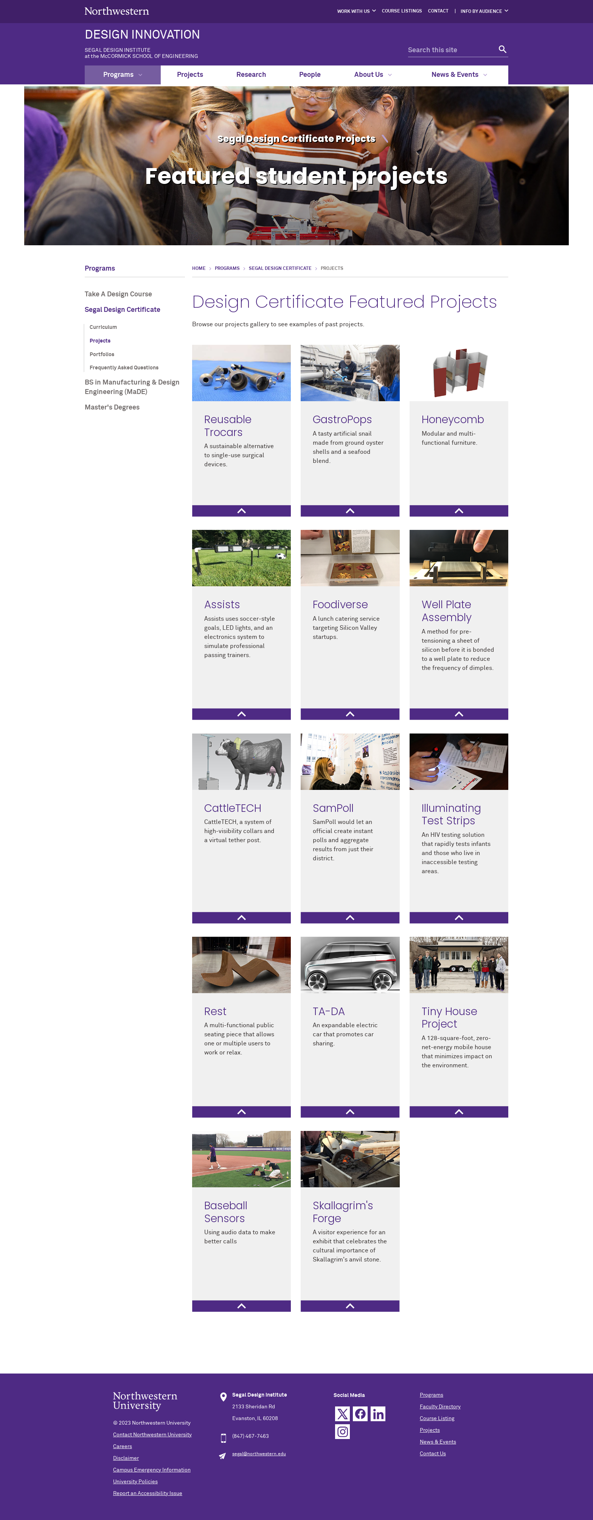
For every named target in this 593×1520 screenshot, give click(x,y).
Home (199, 268)
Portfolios (102, 354)
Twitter (342, 1413)
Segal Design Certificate (122, 310)
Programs (122, 75)
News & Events (459, 75)
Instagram (342, 1431)
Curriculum (103, 327)
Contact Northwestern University (152, 1434)
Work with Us (353, 11)
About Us (373, 75)
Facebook (360, 1413)
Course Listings (402, 11)
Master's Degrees (112, 407)
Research (251, 75)
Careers (122, 1446)
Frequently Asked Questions (124, 368)
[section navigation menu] (135, 339)
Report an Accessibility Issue (147, 1493)
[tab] (241, 511)
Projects (190, 75)
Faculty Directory (440, 1406)
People (310, 75)
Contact (438, 11)
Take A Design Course (118, 294)
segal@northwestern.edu (259, 1454)
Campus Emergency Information (152, 1470)
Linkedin (378, 1413)
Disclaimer (126, 1458)
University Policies (135, 1481)
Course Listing (437, 1418)
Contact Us (433, 1453)
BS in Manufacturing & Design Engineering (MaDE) (132, 387)
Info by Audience (481, 11)
